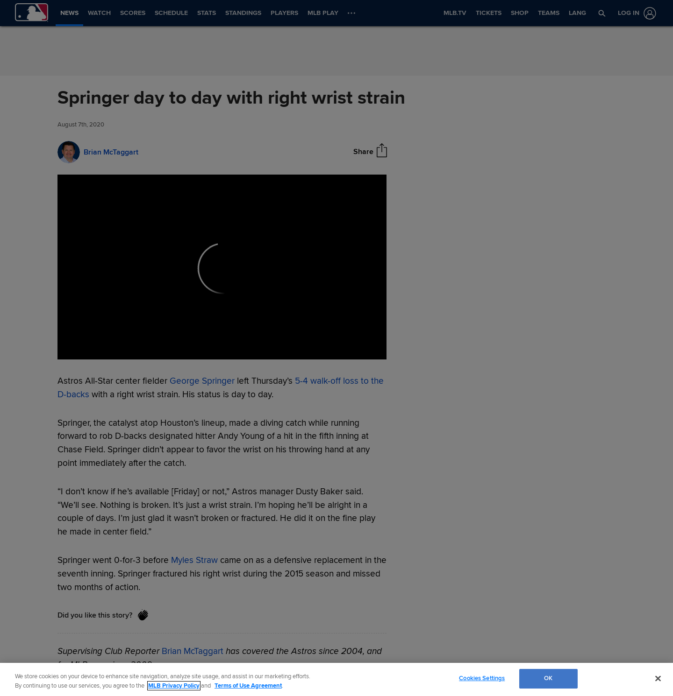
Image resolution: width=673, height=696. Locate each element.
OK (548, 678)
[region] (336, 679)
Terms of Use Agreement (248, 685)
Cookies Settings (482, 678)
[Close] (658, 678)
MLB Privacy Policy (174, 685)
